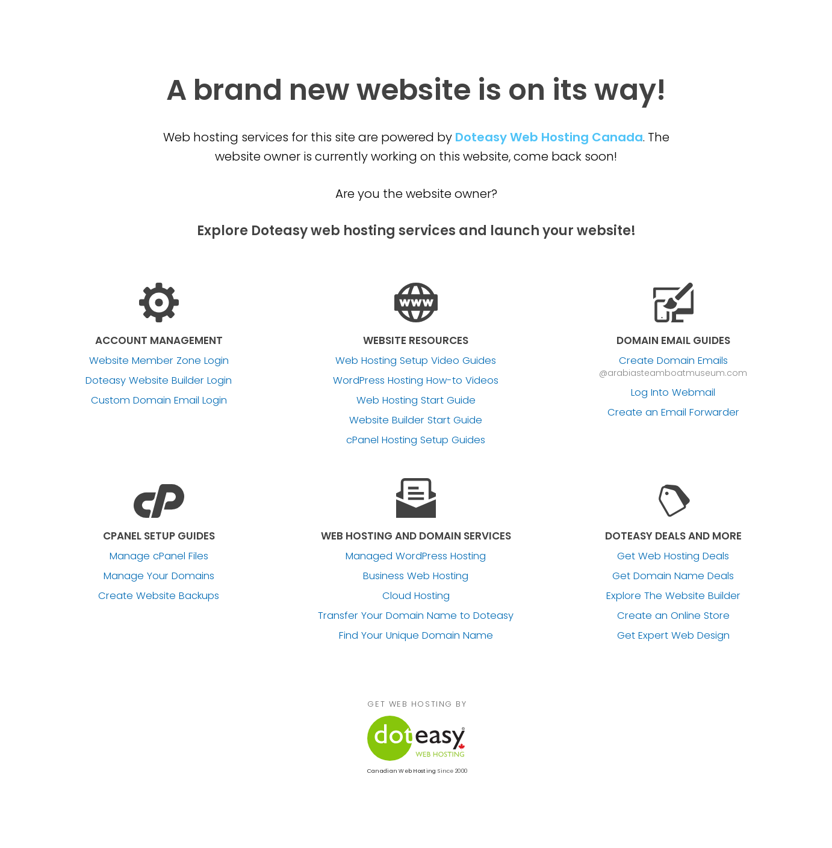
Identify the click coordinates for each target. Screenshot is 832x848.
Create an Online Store (673, 616)
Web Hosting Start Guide (416, 401)
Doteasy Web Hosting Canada (549, 137)
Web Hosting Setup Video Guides (415, 361)
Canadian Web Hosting (401, 771)
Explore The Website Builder (673, 596)
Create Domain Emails (673, 361)
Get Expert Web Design (673, 636)
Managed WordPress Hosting (416, 556)
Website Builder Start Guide (415, 420)
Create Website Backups (158, 596)
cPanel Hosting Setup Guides (415, 440)
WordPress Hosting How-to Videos (415, 381)
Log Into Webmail (673, 393)
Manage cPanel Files (159, 556)
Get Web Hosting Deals (673, 556)
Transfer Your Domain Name (416, 616)
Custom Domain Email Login (159, 401)
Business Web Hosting (415, 576)
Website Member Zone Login (159, 361)
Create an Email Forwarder (673, 413)
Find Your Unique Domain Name (416, 636)
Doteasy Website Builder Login (158, 381)
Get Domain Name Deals (673, 576)
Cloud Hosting (416, 596)
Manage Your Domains (159, 576)
